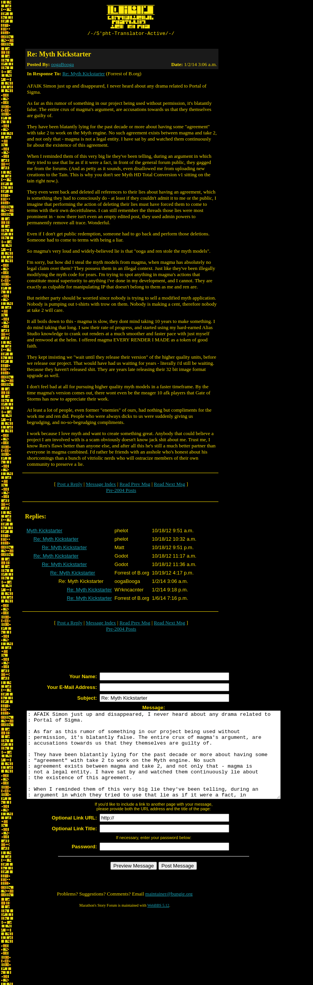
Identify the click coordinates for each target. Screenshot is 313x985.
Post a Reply (69, 485)
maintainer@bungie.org (169, 912)
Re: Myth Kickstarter (83, 75)
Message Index (101, 485)
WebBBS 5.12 (158, 924)
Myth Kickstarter (44, 532)
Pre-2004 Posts (121, 491)
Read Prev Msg (135, 485)
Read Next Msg (169, 485)
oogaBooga (62, 65)
